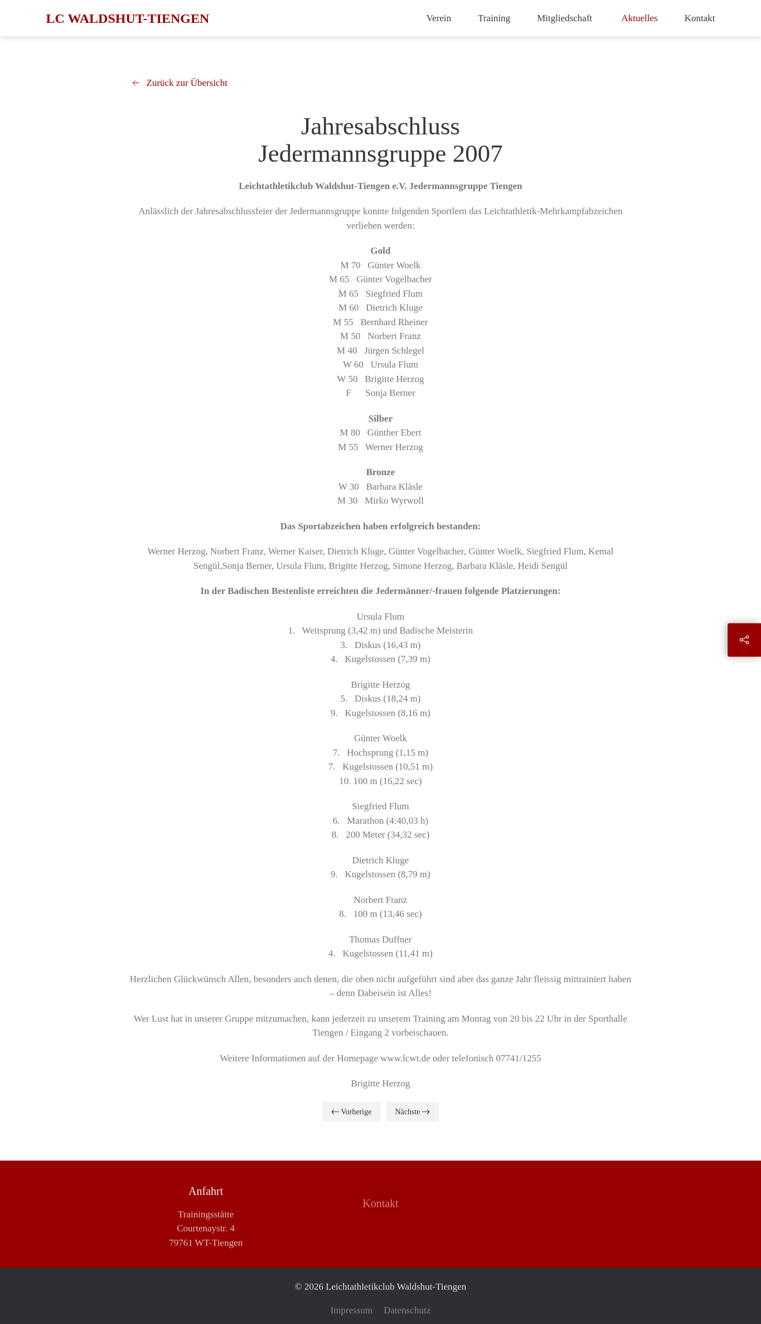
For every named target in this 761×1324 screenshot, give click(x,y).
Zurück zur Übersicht (178, 83)
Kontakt (700, 18)
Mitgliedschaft (565, 18)
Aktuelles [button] (640, 18)
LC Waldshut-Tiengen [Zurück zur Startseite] (128, 18)
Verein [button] (438, 18)
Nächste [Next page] (412, 1112)
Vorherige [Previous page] (351, 1112)
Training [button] (494, 18)
